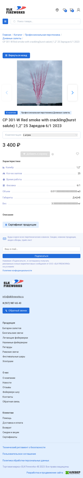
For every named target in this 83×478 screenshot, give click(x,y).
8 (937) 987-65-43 (12, 303)
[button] (72, 93)
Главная (7, 35)
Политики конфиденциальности (17, 270)
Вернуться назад (16, 55)
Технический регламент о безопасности (24, 447)
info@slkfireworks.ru (13, 296)
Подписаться (41, 256)
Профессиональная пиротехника (42, 35)
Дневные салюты (12, 38)
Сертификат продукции (20, 224)
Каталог (5, 21)
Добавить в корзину (35, 154)
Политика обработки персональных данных (26, 460)
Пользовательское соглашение (19, 454)
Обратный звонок (16, 310)
